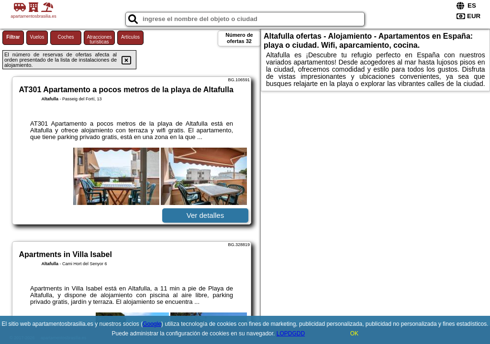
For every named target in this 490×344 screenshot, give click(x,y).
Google (152, 324)
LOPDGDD (291, 333)
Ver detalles (205, 215)
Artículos (130, 37)
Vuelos (37, 37)
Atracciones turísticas (99, 39)
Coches (66, 37)
